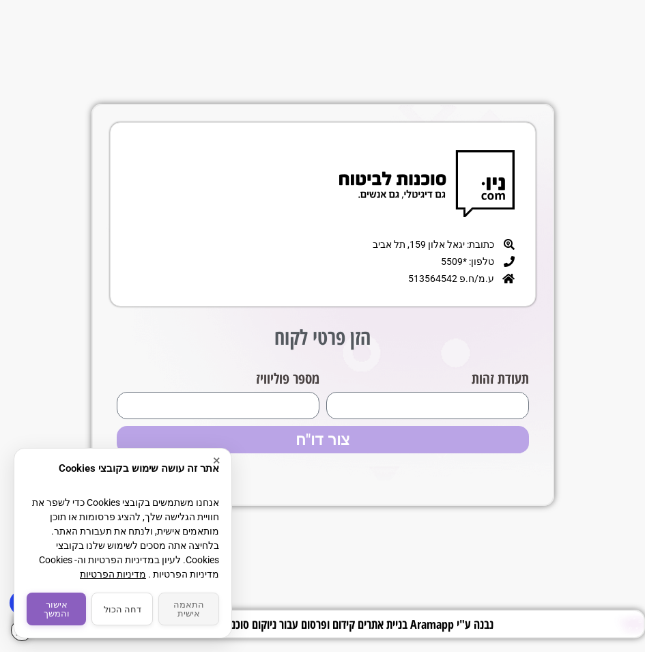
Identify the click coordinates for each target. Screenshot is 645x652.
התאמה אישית (188, 609)
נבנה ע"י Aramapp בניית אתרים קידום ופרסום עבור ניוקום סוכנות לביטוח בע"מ (329, 624)
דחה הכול (122, 609)
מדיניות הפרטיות (113, 574)
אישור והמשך (57, 609)
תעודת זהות (500, 378)
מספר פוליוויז (287, 378)
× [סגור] (216, 461)
